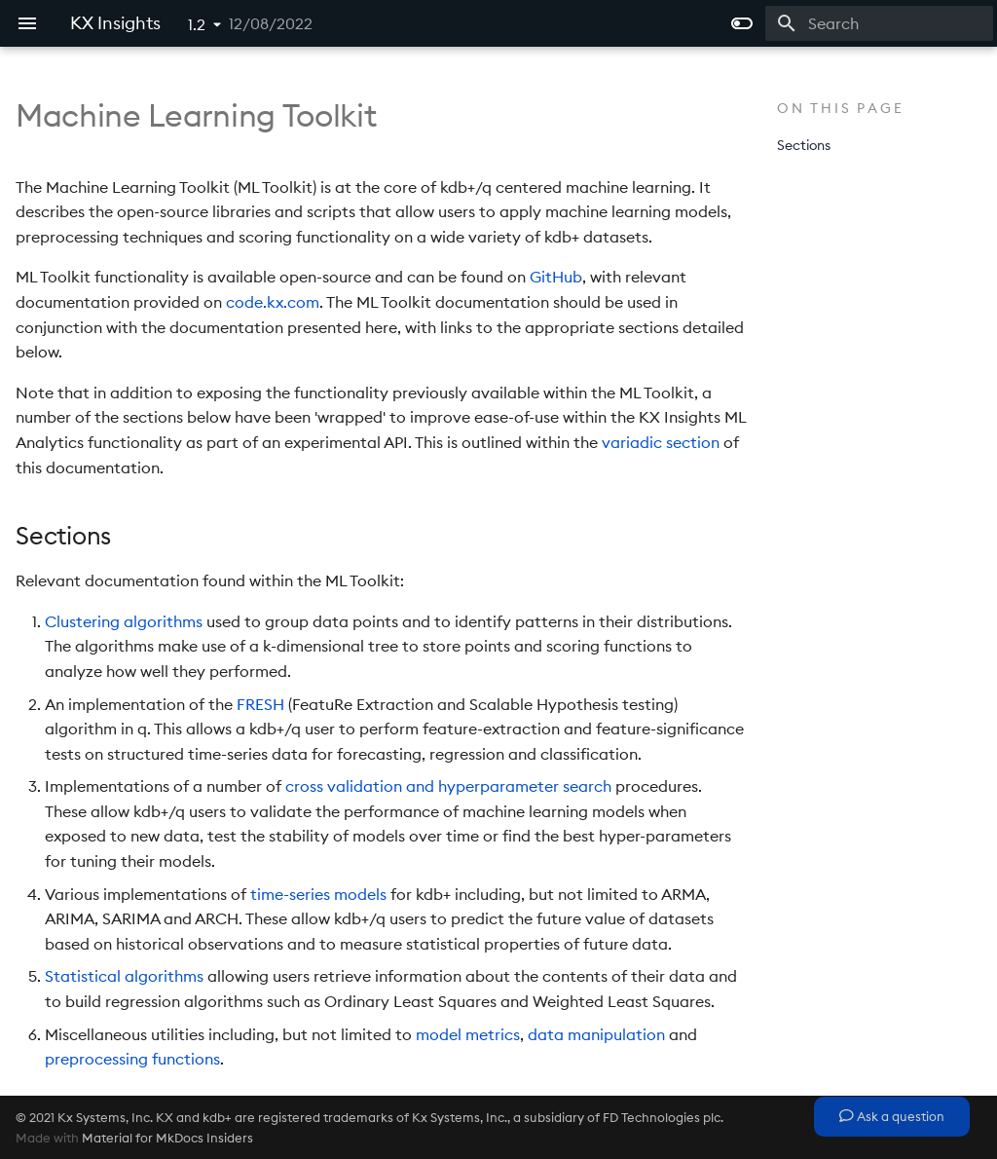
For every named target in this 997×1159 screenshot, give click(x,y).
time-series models (318, 894)
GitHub (556, 276)
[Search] (879, 23)
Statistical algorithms (124, 976)
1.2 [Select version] (196, 24)
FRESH (260, 704)
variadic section (661, 442)
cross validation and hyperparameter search (448, 786)
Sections (804, 145)
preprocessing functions (132, 1058)
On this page (841, 108)
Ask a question (891, 1116)
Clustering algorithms (124, 621)
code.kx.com (272, 302)
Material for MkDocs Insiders (167, 1137)
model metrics (468, 1034)
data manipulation (596, 1034)
